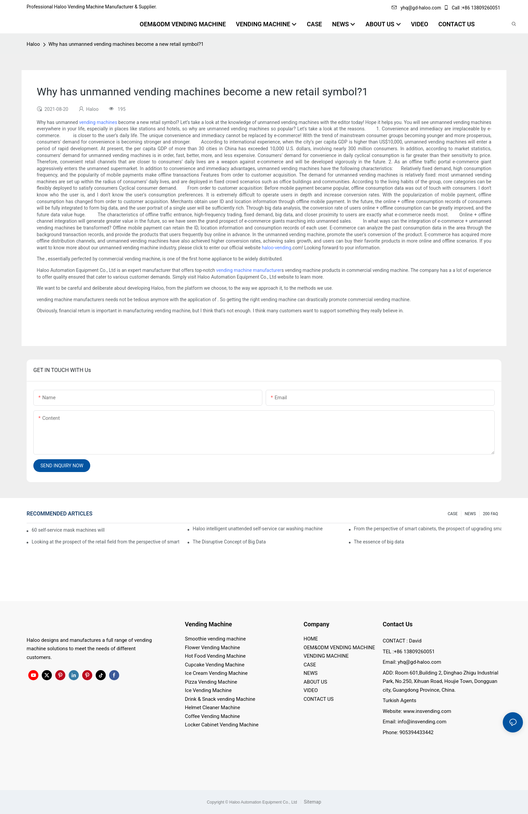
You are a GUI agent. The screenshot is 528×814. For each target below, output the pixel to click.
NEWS (470, 513)
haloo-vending (276, 247)
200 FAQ (490, 513)
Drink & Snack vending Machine (220, 699)
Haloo (33, 44)
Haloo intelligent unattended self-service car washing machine (258, 528)
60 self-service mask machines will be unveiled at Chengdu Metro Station (68, 530)
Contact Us (398, 624)
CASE (453, 513)
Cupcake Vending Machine (214, 665)
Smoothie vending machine (215, 639)
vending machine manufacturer (249, 270)
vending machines (98, 122)
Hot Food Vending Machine (215, 656)
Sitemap (312, 802)
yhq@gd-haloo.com (416, 7)
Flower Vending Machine (212, 648)
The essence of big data (379, 541)
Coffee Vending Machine (212, 716)
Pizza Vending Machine (211, 682)
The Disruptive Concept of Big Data (229, 541)
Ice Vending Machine (208, 690)
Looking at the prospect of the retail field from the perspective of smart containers (105, 541)
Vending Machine (208, 624)
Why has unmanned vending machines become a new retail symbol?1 (126, 44)
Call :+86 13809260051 (472, 7)
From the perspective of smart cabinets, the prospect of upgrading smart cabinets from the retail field (427, 528)
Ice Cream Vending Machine (216, 673)
